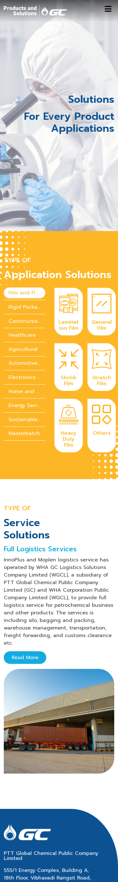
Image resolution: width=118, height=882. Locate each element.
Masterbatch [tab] (24, 399)
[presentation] (24, 259)
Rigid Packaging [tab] (26, 273)
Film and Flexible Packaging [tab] (26, 259)
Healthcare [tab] (22, 301)
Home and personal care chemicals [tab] (26, 357)
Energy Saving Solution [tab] (26, 371)
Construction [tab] (24, 287)
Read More (25, 623)
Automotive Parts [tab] (26, 329)
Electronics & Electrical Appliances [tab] (26, 343)
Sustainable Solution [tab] (26, 385)
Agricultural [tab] (22, 315)
